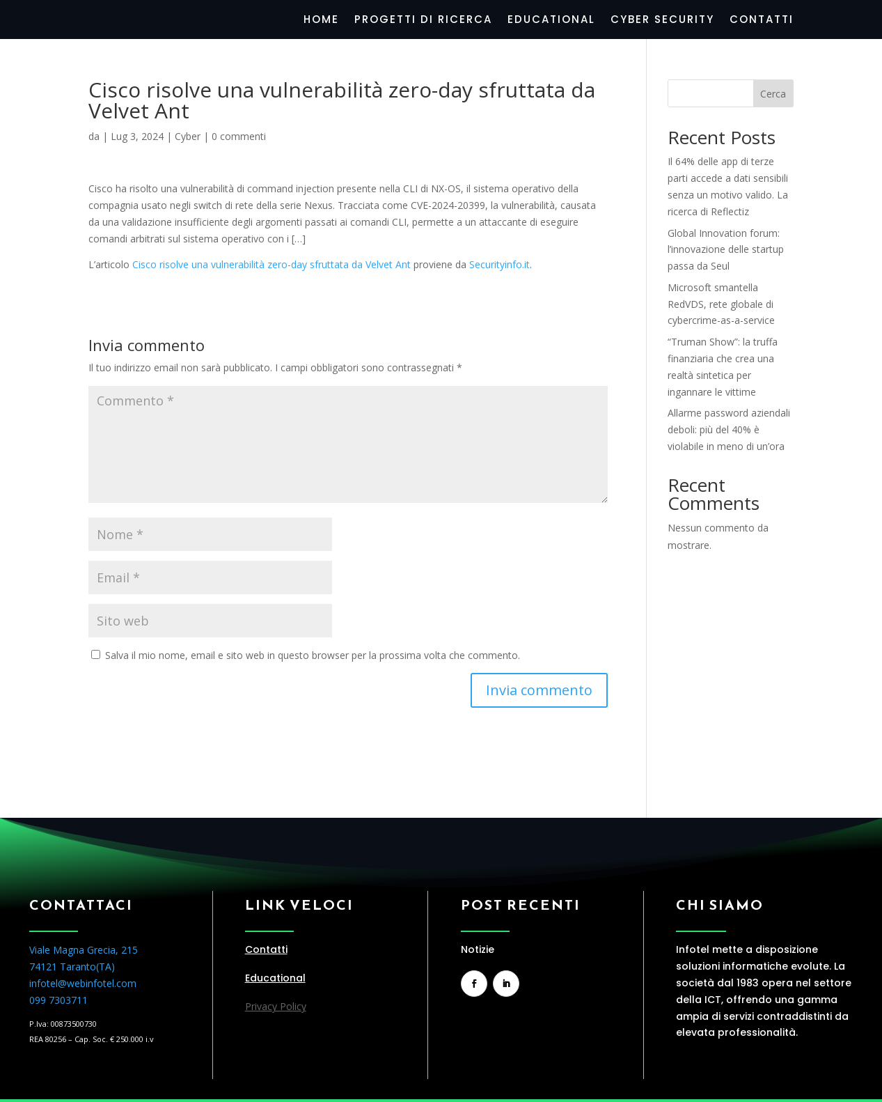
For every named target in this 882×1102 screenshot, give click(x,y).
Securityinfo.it (499, 264)
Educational (551, 20)
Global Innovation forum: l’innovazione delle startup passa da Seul (726, 249)
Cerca (773, 93)
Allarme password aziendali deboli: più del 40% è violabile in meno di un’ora (729, 429)
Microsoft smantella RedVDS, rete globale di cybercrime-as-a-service (721, 304)
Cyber (187, 136)
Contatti (762, 20)
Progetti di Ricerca (423, 20)
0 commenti (239, 136)
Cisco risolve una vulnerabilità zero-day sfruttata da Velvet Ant (271, 264)
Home (321, 20)
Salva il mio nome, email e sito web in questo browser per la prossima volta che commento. (312, 655)
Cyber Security (662, 20)
